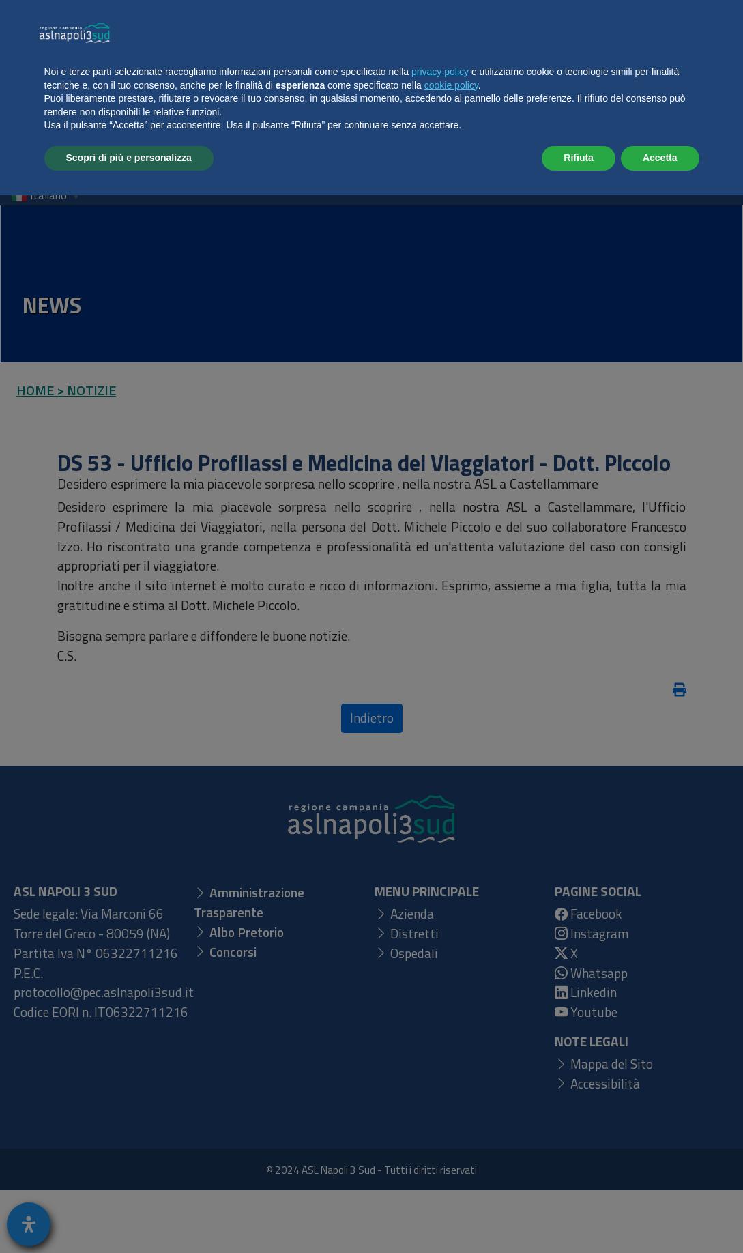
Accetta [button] (660, 1215)
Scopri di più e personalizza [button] (129, 1215)
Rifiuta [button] (579, 1215)
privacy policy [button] (440, 1129)
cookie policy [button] (451, 1143)
